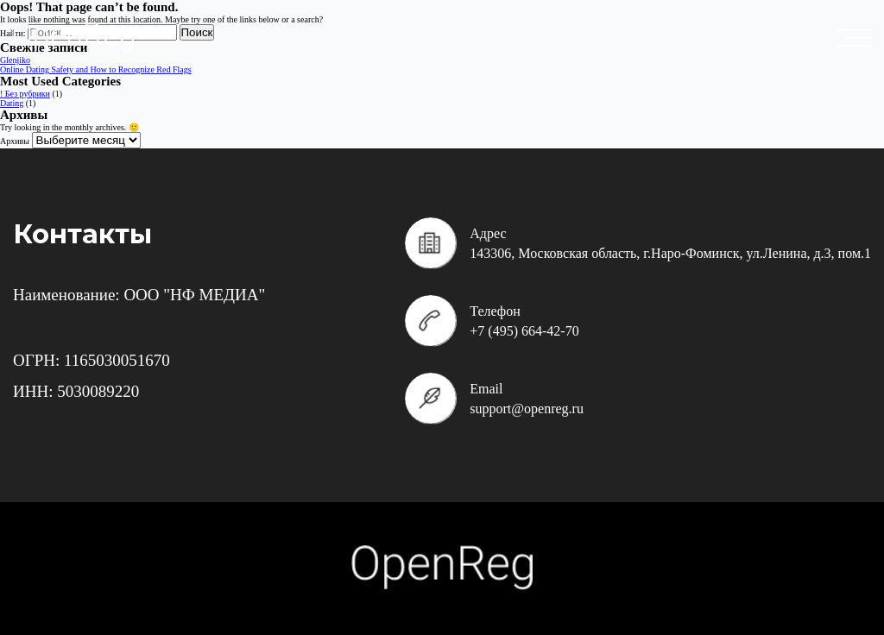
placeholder (858, 38)
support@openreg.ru (527, 408)
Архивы (14, 141)
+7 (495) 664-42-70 (524, 331)
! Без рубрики (25, 93)
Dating (11, 103)
